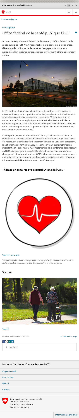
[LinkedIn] (12, 341)
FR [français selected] (69, 5)
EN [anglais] (76, 5)
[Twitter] (6, 341)
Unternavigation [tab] (10, 19)
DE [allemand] (65, 5)
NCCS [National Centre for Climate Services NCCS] (8, 12)
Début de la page (69, 337)
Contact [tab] (13, 347)
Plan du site (7, 377)
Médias (5, 383)
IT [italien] (72, 5)
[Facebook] (3, 341)
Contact (6, 389)
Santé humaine (11, 255)
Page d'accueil (9, 371)
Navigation (9, 27)
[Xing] (9, 341)
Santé (5, 329)
